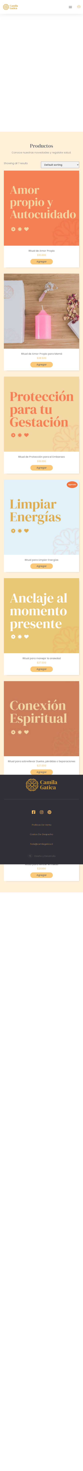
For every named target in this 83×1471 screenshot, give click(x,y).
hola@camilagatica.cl (41, 844)
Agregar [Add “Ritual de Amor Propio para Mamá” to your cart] (41, 503)
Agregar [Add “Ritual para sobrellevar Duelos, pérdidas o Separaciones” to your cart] (41, 910)
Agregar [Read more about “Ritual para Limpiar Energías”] (41, 704)
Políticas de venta (41, 824)
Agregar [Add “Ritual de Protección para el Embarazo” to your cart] (41, 606)
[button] (70, 7)
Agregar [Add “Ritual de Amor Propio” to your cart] (41, 400)
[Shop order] (60, 303)
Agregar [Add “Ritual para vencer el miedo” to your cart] (41, 1013)
